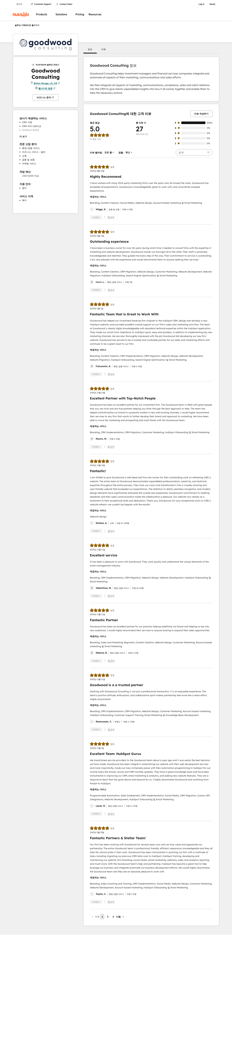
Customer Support (41, 4)
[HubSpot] (21, 14)
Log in (201, 4)
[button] (90, 49)
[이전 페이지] (95, 916)
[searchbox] (194, 152)
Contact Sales (64, 4)
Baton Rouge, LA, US (47, 83)
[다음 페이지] (120, 916)
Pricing (80, 14)
